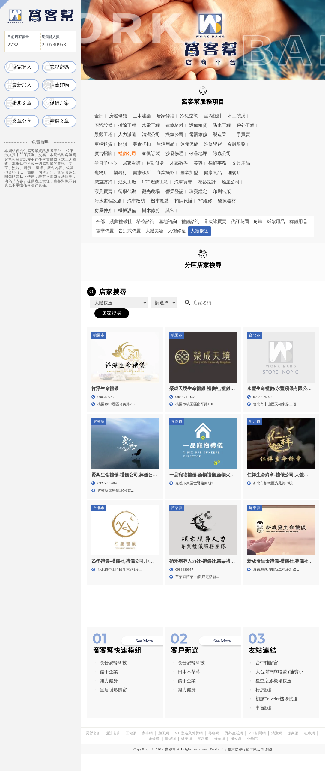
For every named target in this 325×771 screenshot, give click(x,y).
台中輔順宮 (266, 679)
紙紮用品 (276, 221)
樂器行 (120, 172)
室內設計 (213, 115)
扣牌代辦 (183, 200)
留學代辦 (127, 191)
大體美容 (154, 230)
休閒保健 (189, 144)
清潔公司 (151, 134)
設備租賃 (198, 125)
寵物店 (101, 172)
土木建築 (142, 115)
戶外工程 (246, 125)
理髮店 (234, 172)
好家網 (219, 755)
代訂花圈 (240, 221)
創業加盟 (189, 172)
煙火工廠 (127, 182)
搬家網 (293, 750)
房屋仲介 (103, 210)
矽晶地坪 (198, 153)
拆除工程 (127, 125)
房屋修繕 (118, 115)
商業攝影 (165, 172)
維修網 (153, 755)
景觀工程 (103, 134)
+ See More (142, 658)
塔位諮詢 (145, 221)
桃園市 (236, 278)
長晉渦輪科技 (113, 679)
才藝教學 (179, 163)
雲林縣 (151, 287)
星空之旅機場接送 (273, 697)
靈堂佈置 (105, 230)
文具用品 (241, 163)
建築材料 (174, 125)
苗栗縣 (109, 287)
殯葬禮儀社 (120, 221)
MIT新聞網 (257, 750)
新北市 (193, 278)
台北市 (151, 278)
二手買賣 (241, 134)
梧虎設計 (264, 706)
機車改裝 (160, 200)
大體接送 (199, 230)
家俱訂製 (151, 153)
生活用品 (165, 144)
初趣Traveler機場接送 (276, 715)
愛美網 (186, 755)
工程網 (131, 750)
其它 (169, 210)
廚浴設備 (103, 125)
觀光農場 (151, 191)
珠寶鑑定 (198, 191)
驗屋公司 (231, 182)
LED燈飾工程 (155, 182)
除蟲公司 (222, 153)
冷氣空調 (189, 115)
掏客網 (235, 755)
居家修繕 (165, 115)
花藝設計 (207, 182)
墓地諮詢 (168, 221)
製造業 (219, 134)
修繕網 (213, 750)
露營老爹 (93, 750)
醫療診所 (142, 172)
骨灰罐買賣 (215, 221)
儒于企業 (109, 688)
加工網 (163, 750)
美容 (198, 163)
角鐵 (257, 221)
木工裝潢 (237, 115)
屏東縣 (236, 287)
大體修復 (177, 230)
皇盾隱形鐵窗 (113, 706)
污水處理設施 (107, 200)
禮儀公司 (127, 153)
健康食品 (213, 172)
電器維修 (198, 134)
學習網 (170, 755)
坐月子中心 (105, 163)
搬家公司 (174, 134)
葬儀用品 (298, 221)
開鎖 (122, 144)
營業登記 (174, 191)
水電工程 (151, 125)
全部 (98, 115)
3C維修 (205, 200)
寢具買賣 (103, 191)
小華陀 (252, 755)
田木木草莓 (189, 688)
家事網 (147, 750)
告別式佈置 (129, 230)
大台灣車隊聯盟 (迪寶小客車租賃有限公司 (281, 689)
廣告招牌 (103, 153)
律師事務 (217, 163)
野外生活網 (234, 750)
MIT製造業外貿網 (188, 750)
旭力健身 (109, 697)
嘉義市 (193, 287)
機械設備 (127, 210)
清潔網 (276, 750)
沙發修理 (174, 153)
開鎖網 (203, 755)
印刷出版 (222, 191)
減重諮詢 (103, 182)
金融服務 (237, 144)
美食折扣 (142, 144)
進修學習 (213, 144)
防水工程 (222, 125)
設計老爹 (113, 750)
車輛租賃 (103, 144)
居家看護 (132, 163)
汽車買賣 (183, 182)
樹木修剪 (151, 210)
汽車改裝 (136, 200)
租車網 (309, 750)
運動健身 (155, 163)
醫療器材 (227, 200)
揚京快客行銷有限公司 (246, 766)
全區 (104, 278)
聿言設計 (264, 724)
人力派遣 (127, 134)
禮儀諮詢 (190, 221)
